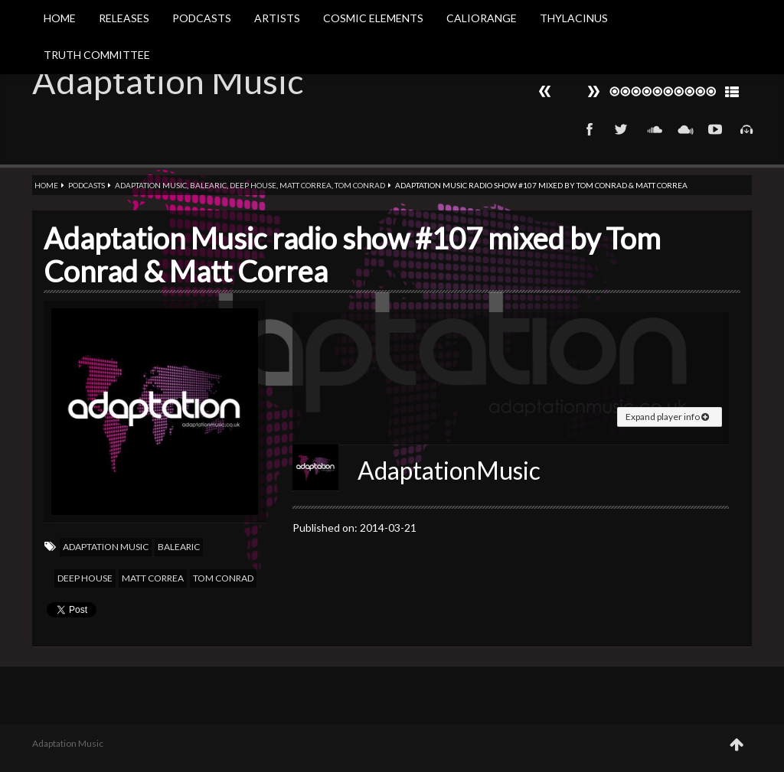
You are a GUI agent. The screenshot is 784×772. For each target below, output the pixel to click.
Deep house (253, 185)
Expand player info (667, 416)
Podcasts (201, 17)
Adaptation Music (167, 81)
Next (545, 91)
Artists (277, 17)
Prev (593, 91)
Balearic (208, 185)
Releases (124, 17)
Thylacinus (574, 17)
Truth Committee (97, 54)
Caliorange (481, 17)
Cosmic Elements (373, 17)
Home (60, 17)
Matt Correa (305, 185)
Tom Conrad (360, 185)
